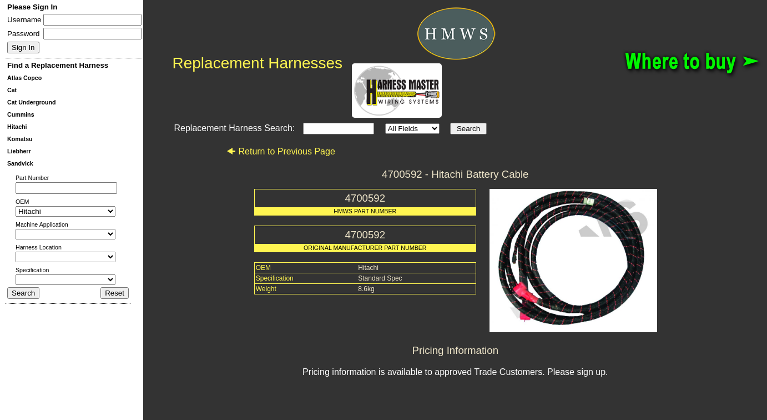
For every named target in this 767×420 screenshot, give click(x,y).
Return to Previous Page (280, 151)
